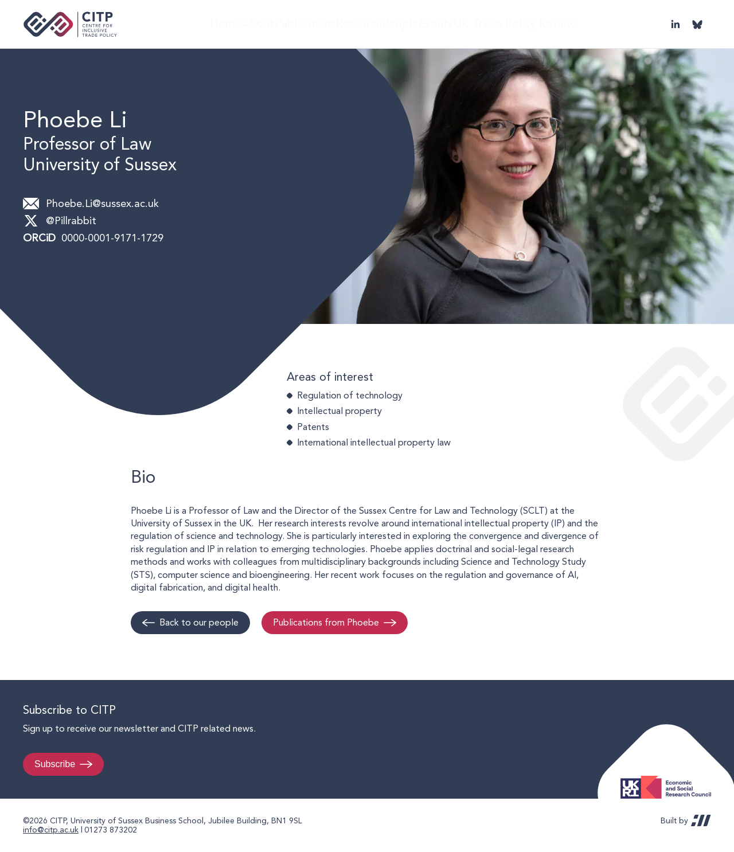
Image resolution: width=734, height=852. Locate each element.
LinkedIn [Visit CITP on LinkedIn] (675, 24)
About (250, 23)
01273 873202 (110, 829)
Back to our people (199, 622)
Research (365, 23)
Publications (305, 23)
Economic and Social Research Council (669, 778)
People (416, 23)
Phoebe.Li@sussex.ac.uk (102, 203)
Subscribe (54, 764)
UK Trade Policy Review (541, 23)
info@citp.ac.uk (51, 829)
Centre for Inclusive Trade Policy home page (70, 24)
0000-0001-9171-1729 (112, 238)
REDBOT (701, 820)
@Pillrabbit (71, 220)
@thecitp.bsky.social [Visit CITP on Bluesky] (697, 24)
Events (462, 23)
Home (207, 23)
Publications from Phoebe (326, 622)
